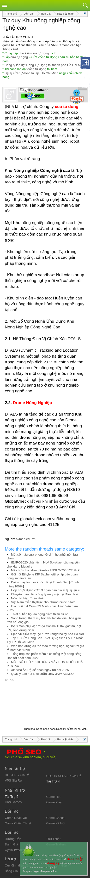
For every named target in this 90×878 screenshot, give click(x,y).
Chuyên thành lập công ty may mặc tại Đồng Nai (44, 594)
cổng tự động (36, 69)
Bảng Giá (11, 846)
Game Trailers (56, 819)
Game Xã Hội (55, 798)
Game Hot (53, 771)
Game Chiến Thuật (18, 798)
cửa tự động (19, 57)
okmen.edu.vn (26, 539)
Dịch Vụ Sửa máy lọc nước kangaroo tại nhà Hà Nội (47, 634)
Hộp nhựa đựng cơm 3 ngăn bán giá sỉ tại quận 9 (45, 590)
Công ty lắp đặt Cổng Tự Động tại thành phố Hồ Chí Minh (45, 65)
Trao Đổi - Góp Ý (58, 840)
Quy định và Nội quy (19, 855)
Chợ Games (13, 777)
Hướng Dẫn (13, 814)
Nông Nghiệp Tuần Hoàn (28, 598)
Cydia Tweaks (14, 825)
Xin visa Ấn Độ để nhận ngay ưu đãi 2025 (40, 670)
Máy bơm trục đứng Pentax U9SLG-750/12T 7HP (45, 570)
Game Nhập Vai (16, 792)
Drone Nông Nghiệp (32, 402)
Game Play (54, 777)
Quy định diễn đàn (17, 840)
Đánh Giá (11, 819)
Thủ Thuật (53, 814)
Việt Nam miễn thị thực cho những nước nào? (43, 602)
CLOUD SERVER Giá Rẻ (63, 751)
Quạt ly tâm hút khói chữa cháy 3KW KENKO (42, 673)
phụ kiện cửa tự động (34, 53)
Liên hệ (10, 859)
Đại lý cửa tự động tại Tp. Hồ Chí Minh (31, 73)
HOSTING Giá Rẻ (17, 750)
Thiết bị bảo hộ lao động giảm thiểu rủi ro (39, 614)
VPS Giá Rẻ (13, 755)
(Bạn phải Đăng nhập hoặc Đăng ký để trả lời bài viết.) (56, 703)
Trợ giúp (10, 863)
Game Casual (55, 792)
